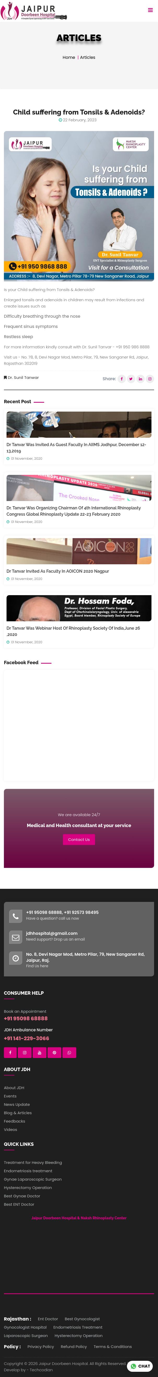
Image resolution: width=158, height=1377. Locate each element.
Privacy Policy (41, 1346)
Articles (87, 57)
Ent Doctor (48, 1319)
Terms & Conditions (113, 1346)
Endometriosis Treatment (77, 1327)
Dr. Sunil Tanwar (23, 377)
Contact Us (79, 839)
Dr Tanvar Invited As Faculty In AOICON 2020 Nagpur (58, 571)
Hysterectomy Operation (79, 1335)
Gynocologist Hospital (25, 1327)
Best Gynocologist (82, 1319)
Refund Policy (74, 1346)
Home (69, 57)
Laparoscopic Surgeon (26, 1335)
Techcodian (41, 1370)
